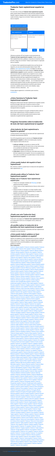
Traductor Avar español (16, 257)
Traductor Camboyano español (27, 273)
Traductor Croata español (28, 290)
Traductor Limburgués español (23, 347)
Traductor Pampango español (27, 381)
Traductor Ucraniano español (17, 434)
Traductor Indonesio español (32, 323)
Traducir (24, 50)
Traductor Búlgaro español (31, 271)
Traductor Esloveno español (22, 297)
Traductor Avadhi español (36, 255)
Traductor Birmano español (22, 269)
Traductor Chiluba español (32, 279)
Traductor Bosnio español (36, 269)
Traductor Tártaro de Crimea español (24, 419)
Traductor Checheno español (22, 278)
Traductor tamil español (27, 417)
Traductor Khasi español (30, 333)
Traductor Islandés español (17, 328)
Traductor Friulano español (30, 307)
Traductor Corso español (21, 286)
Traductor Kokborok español (31, 338)
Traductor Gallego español (35, 310)
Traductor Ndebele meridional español (20, 372)
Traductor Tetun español (16, 424)
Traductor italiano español (31, 328)
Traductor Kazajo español (16, 333)
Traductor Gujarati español (26, 314)
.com (11, 2)
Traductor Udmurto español (33, 434)
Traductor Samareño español (17, 397)
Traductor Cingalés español (27, 285)
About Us (27, 2)
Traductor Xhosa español (16, 441)
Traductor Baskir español (35, 261)
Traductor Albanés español (36, 250)
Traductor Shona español (34, 405)
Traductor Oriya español (16, 379)
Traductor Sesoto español (25, 403)
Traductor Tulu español (30, 429)
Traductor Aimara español (22, 250)
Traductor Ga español (24, 309)
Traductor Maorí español (25, 360)
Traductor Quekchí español (27, 393)
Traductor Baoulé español (21, 261)
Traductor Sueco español (34, 410)
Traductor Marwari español (28, 364)
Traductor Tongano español (22, 428)
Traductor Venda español (25, 438)
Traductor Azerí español (29, 257)
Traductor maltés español (16, 359)
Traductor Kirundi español (35, 336)
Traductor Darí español (21, 292)
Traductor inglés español (16, 324)
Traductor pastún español (21, 386)
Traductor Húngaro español (26, 319)
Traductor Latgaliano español (35, 343)
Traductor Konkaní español (25, 340)
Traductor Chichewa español (17, 279)
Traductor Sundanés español (17, 412)
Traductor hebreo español (37, 316)
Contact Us (34, 2)
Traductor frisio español (16, 307)
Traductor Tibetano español (31, 424)
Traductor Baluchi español (26, 259)
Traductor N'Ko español (31, 369)
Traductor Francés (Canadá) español (34, 305)
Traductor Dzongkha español (25, 295)
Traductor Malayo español (37, 355)
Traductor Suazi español (21, 410)
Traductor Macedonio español (30, 352)
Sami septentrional (20, 68)
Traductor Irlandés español (36, 326)
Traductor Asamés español (22, 255)
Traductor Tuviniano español (22, 433)
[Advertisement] (26, 22)
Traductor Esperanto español (17, 298)
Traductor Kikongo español (25, 335)
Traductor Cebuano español (22, 276)
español (28, 68)
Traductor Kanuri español (37, 331)
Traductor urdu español (29, 436)
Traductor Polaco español (35, 388)
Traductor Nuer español (21, 378)
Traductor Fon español (35, 304)
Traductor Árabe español (26, 254)
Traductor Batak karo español (17, 262)
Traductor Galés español (21, 310)
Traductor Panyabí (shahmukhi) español (20, 384)
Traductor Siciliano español (17, 407)
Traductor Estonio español (32, 298)
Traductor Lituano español (17, 348)
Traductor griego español (32, 312)
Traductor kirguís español (21, 336)
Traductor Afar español (24, 249)
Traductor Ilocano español (17, 323)
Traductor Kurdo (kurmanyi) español (20, 341)
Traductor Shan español (21, 405)
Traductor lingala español (38, 347)
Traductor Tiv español (25, 426)
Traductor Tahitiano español (26, 414)
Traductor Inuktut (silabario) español (19, 326)
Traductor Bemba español (37, 264)
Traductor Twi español (36, 433)
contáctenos (13, 92)
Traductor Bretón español (16, 271)
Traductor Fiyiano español (22, 304)
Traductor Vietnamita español (22, 440)
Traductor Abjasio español (17, 247)
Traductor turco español (26, 431)
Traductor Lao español (21, 343)
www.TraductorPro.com (14, 451)
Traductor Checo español (37, 278)
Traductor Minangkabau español (18, 367)
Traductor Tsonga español (17, 429)
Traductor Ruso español (36, 395)
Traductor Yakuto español (30, 441)
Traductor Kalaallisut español (22, 331)
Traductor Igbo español (34, 321)
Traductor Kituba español (16, 338)
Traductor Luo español (31, 350)
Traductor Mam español (30, 359)
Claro (34, 50)
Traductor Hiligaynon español (17, 317)
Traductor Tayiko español (21, 422)
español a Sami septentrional (19, 29)
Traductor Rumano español (22, 395)
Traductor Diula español (16, 293)
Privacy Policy (41, 2)
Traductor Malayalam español (22, 355)
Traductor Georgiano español (17, 312)
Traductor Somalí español (25, 409)
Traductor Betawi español (31, 266)
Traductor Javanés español (27, 329)
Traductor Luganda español (17, 350)
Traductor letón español (29, 345)
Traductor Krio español (38, 340)
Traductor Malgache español (35, 357)
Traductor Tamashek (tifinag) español (24, 415)
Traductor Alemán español (17, 252)
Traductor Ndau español (36, 371)
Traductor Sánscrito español (31, 398)
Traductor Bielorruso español (28, 267)
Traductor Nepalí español (26, 376)
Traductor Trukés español (36, 428)
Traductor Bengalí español (17, 266)
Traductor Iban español (21, 321)
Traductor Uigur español (16, 436)
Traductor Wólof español (37, 440)
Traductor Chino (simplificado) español (20, 281)
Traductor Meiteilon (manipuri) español (30, 366)
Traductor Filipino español (25, 302)
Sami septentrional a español (19, 26)
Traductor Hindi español (32, 317)
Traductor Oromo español (29, 379)
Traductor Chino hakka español (30, 283)
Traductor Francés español (17, 305)
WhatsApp (34, 182)
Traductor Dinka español (34, 292)
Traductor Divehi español (29, 293)
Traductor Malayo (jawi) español (19, 357)
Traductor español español (37, 297)
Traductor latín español (16, 345)
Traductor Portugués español (17, 390)
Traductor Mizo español (34, 367)
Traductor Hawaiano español (22, 316)
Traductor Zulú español (21, 445)
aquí (21, 168)
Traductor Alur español (30, 252)
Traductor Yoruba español (24, 443)
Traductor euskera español (17, 300)
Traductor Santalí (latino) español (27, 400)
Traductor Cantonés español (27, 274)
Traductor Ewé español (30, 300)
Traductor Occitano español (35, 378)
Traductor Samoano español (33, 397)
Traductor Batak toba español (22, 264)
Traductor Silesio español (31, 407)
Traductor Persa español (21, 388)
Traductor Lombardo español (32, 348)
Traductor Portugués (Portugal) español (25, 391)
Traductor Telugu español (35, 422)
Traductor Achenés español (32, 247)
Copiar (41, 50)
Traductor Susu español (32, 412)
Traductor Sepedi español (30, 402)
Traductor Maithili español (26, 354)
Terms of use (48, 2)
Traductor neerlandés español (22, 374)
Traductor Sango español (16, 398)
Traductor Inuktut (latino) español (32, 324)
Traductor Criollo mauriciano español (24, 288)
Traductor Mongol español (17, 369)
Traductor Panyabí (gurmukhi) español (31, 383)
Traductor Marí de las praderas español (25, 362)
